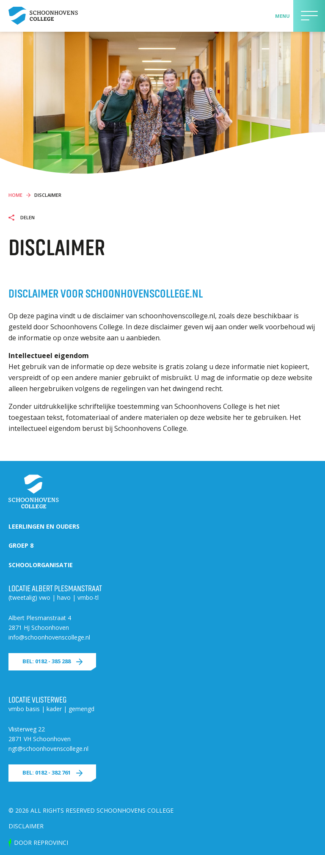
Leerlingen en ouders (44, 526)
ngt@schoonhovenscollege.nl (48, 749)
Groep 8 (20, 545)
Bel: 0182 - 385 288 (46, 661)
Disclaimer (26, 826)
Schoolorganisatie (40, 565)
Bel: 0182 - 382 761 (46, 772)
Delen (27, 218)
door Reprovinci (41, 842)
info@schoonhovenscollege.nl (49, 637)
